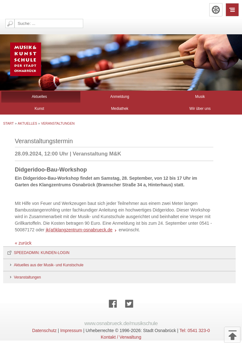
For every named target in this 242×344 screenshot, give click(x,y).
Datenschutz (44, 330)
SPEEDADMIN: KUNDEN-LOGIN (41, 253)
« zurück (23, 242)
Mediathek (119, 108)
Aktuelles (39, 96)
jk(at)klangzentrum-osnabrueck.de (79, 229)
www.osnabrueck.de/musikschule (121, 323)
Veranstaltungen (57, 123)
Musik (200, 96)
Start (8, 123)
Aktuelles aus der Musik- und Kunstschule (49, 265)
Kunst (39, 108)
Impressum (71, 330)
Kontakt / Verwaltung (121, 337)
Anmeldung (119, 96)
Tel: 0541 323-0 (195, 330)
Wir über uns (199, 108)
